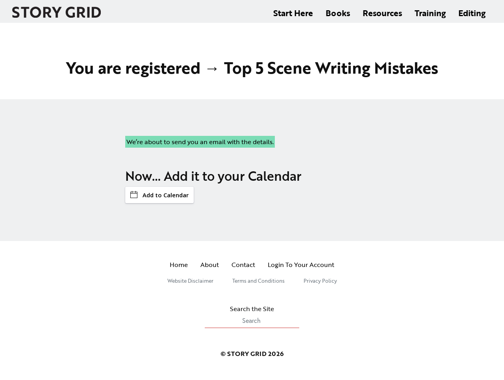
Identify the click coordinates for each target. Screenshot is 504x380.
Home (179, 264)
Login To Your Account (301, 264)
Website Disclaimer (190, 281)
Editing (471, 13)
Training (430, 13)
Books (338, 13)
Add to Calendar (159, 195)
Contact (243, 264)
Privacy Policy (320, 281)
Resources (382, 13)
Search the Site (252, 316)
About (209, 264)
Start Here (293, 13)
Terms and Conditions (258, 281)
